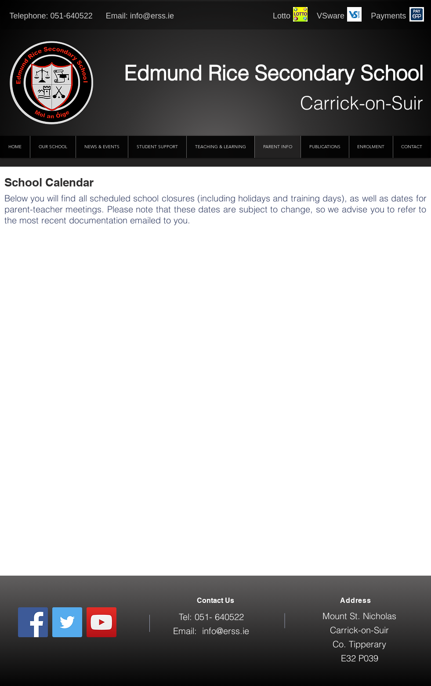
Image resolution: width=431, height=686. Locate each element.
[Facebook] (33, 622)
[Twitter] (67, 622)
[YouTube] (101, 622)
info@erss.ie (152, 15)
